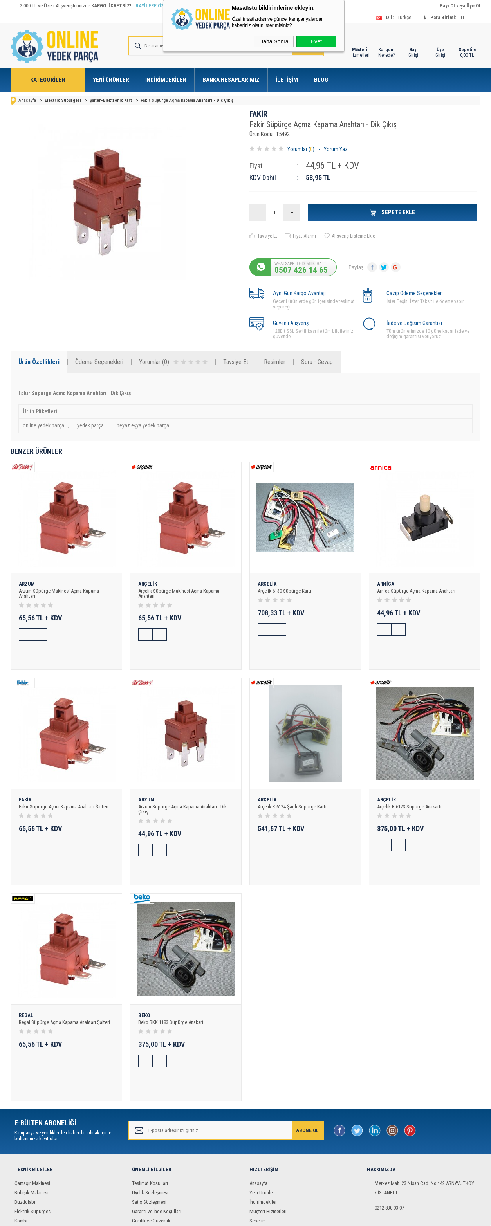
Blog (321, 79)
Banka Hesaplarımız (231, 79)
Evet (316, 41)
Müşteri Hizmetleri (268, 1149)
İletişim (287, 79)
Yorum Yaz (336, 149)
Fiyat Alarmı (304, 236)
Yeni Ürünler (111, 79)
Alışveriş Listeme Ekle (353, 236)
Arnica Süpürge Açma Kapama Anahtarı (416, 590)
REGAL (26, 974)
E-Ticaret (221, 1216)
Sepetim (257, 1158)
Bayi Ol (447, 6)
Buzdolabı (24, 1140)
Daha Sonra (274, 41)
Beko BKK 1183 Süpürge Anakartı (171, 980)
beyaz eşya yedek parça (143, 425)
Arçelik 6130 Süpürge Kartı (284, 590)
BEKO (144, 974)
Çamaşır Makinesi (32, 1121)
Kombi (20, 1158)
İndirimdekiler (165, 79)
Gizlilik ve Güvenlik (151, 1158)
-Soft (204, 1216)
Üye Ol (473, 6)
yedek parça (90, 425)
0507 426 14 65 (301, 270)
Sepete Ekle (397, 212)
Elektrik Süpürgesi (33, 1149)
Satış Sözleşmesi (149, 1140)
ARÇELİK (147, 584)
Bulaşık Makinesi (31, 1130)
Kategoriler (47, 79)
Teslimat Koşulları (150, 1121)
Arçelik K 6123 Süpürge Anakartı (409, 785)
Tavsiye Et (267, 236)
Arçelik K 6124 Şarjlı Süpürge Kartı (292, 785)
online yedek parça (43, 425)
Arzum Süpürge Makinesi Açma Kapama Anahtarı (59, 593)
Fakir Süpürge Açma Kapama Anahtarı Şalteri (63, 785)
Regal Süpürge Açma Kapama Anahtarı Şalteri (64, 980)
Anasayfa (258, 1121)
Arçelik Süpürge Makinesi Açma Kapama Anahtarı (178, 593)
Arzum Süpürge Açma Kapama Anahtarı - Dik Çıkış (182, 788)
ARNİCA (385, 584)
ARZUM (27, 584)
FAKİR (258, 114)
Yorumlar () (300, 149)
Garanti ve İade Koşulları (156, 1149)
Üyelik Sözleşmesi (150, 1130)
